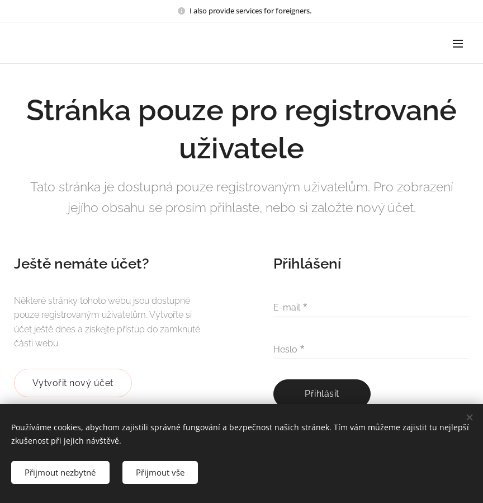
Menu (458, 43)
